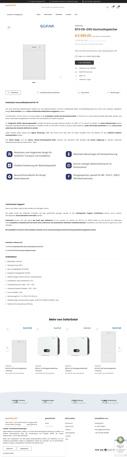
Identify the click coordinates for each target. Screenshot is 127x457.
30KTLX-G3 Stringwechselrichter (46, 369)
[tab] (48, 93)
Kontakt (68, 14)
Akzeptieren (24, 449)
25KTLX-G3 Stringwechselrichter (76, 369)
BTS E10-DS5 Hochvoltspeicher (15, 369)
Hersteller (59, 14)
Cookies (67, 436)
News (38, 14)
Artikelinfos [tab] (14, 93)
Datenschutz (69, 427)
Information (48, 14)
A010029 (10, 247)
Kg (31, 304)
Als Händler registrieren (93, 1)
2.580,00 (84, 35)
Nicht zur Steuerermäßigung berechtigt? (89, 44)
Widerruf (68, 430)
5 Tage (88, 79)
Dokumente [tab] (83, 93)
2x (6, 251)
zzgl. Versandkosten (105, 36)
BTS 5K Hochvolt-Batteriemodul (24, 251)
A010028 (10, 251)
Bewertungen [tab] (112, 93)
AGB (66, 439)
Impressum (69, 424)
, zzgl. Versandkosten (18, 373)
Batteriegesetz (70, 433)
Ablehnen (9, 449)
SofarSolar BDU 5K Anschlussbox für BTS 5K (28, 247)
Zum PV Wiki (95, 56)
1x (6, 247)
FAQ (76, 14)
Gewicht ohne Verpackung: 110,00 (19, 304)
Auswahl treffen (8, 453)
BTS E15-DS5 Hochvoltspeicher (105, 369)
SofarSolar (8, 366)
